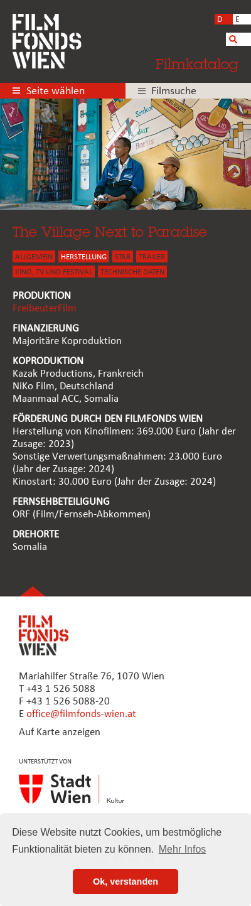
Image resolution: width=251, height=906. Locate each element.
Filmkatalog (197, 64)
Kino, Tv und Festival (53, 272)
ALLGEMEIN (34, 257)
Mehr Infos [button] (182, 849)
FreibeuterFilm (45, 308)
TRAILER (152, 257)
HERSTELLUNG (84, 257)
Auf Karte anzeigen (59, 732)
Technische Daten (132, 272)
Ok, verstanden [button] (125, 881)
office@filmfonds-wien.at (81, 714)
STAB (123, 257)
